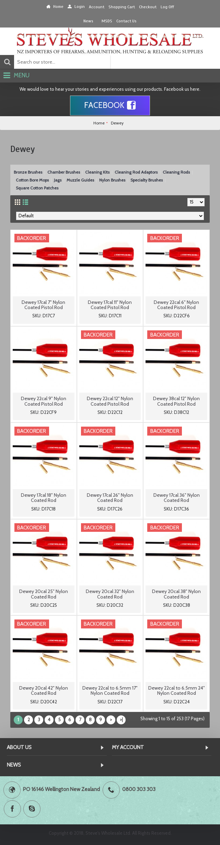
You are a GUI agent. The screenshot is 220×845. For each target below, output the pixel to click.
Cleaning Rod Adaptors (136, 172)
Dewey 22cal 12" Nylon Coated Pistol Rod (110, 401)
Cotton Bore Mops (32, 180)
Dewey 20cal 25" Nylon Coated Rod (43, 594)
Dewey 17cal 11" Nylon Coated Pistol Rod (110, 304)
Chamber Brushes (63, 172)
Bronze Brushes (28, 172)
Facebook (110, 105)
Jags (57, 180)
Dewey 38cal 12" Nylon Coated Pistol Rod (176, 401)
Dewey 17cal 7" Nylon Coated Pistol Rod (43, 304)
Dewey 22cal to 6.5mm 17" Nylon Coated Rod (110, 690)
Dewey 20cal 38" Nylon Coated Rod (176, 594)
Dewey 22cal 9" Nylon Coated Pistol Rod (43, 401)
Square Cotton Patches (37, 187)
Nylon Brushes (112, 180)
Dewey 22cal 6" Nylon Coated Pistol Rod (176, 304)
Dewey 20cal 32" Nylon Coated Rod (110, 594)
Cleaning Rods (176, 172)
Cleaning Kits (97, 172)
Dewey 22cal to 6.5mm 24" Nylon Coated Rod (176, 690)
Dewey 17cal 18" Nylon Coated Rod (43, 497)
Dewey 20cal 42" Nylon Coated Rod (43, 690)
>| (121, 719)
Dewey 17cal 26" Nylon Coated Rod (110, 497)
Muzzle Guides (80, 180)
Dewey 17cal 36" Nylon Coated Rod (176, 497)
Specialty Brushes (146, 180)
